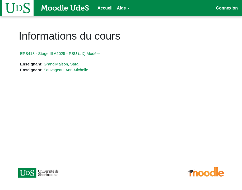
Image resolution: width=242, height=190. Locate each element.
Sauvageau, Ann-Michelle (66, 70)
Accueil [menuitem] (105, 8)
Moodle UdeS (65, 7)
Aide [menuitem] (121, 8)
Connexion (227, 8)
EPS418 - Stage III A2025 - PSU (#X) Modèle (60, 53)
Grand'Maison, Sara (61, 64)
